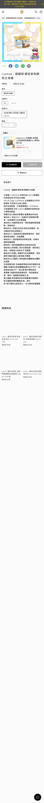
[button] (10, 66)
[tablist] (22, 183)
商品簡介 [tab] (7, 182)
